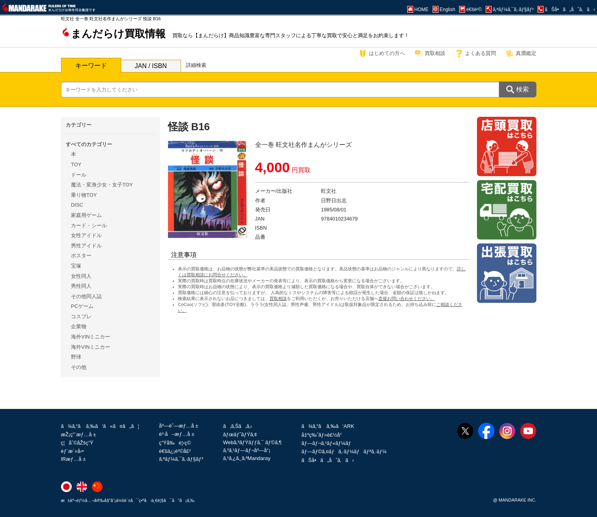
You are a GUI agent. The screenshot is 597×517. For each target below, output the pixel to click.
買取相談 (435, 53)
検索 (522, 89)
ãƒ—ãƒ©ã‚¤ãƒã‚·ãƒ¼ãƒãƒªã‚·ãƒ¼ (344, 451)
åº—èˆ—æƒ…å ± (178, 426)
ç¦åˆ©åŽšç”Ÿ (77, 443)
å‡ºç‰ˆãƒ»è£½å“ (323, 435)
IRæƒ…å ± (73, 459)
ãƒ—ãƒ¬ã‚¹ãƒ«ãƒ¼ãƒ (327, 443)
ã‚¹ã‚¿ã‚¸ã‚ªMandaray (247, 458)
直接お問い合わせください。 (406, 298)
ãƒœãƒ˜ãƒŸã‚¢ (240, 434)
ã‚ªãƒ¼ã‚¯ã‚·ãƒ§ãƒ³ (181, 459)
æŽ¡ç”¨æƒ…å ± (78, 434)
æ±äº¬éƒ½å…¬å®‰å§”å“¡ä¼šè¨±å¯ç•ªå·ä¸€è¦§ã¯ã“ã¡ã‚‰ (128, 500)
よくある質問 (480, 53)
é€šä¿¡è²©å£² (175, 451)
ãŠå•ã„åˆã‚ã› (327, 460)
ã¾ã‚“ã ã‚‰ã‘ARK (327, 426)
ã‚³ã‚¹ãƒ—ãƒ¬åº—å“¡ (246, 450)
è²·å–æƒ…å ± (176, 434)
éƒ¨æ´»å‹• (72, 451)
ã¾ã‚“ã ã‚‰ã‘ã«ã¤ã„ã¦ (100, 426)
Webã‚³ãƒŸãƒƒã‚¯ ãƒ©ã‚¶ (252, 442)
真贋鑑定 (526, 53)
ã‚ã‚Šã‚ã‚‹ (237, 426)
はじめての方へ (387, 53)
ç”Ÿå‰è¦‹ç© (177, 443)
